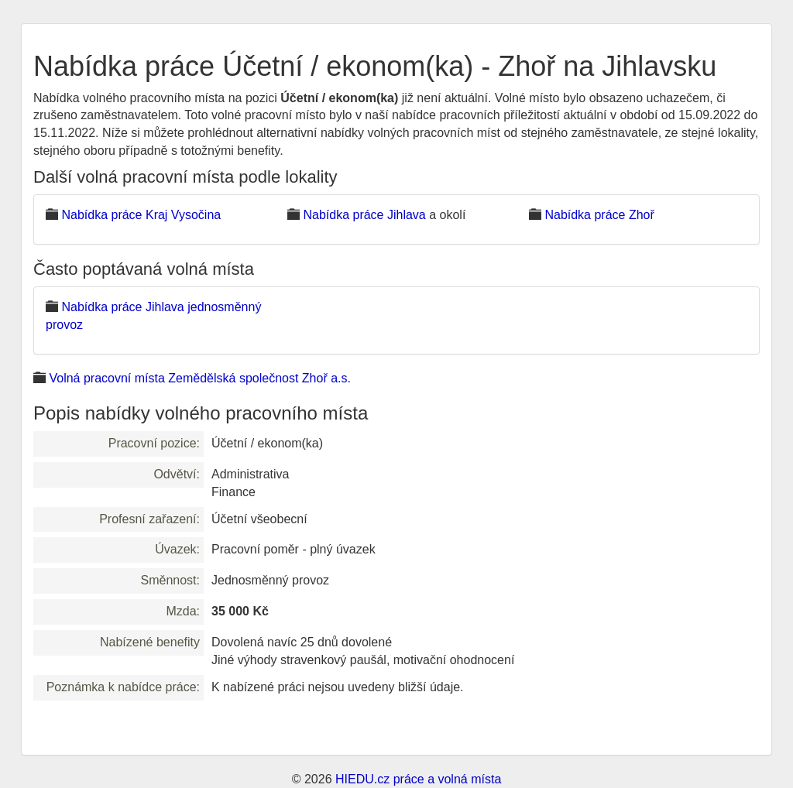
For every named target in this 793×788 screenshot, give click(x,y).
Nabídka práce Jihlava (364, 214)
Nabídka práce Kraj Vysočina (141, 214)
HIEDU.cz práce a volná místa (418, 779)
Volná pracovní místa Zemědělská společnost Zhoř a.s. (200, 378)
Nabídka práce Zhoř (599, 214)
